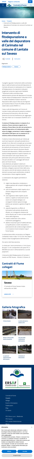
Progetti (9, 21)
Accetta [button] (25, 451)
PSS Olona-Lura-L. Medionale (14, 416)
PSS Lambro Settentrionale (13, 421)
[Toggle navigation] (3, 5)
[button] (31, 427)
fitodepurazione (7, 66)
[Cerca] (31, 5)
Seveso (16, 66)
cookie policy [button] (7, 435)
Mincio (7, 424)
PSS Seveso (9, 419)
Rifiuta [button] (9, 451)
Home (3, 21)
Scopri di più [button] (17, 455)
